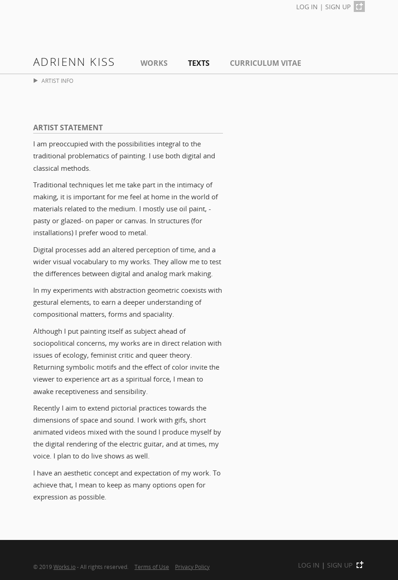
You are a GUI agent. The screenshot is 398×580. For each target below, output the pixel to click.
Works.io (64, 566)
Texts (199, 63)
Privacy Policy (192, 566)
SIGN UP (338, 6)
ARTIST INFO (53, 81)
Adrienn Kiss (74, 61)
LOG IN (307, 6)
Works (154, 63)
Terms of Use (152, 566)
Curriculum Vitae (265, 63)
